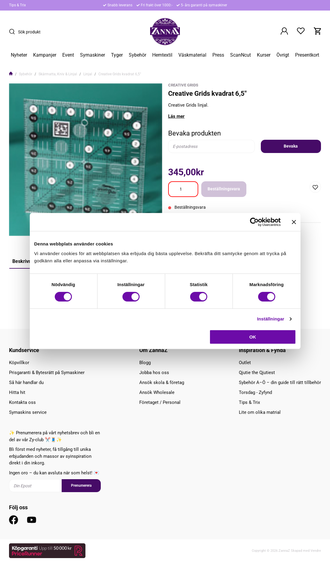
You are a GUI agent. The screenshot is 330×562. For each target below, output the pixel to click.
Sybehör (137, 55)
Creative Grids (183, 85)
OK (252, 336)
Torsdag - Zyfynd (255, 392)
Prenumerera (81, 485)
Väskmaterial (192, 55)
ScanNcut (240, 55)
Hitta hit (17, 392)
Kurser (263, 55)
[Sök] (13, 31)
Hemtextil (162, 55)
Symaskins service (28, 412)
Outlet (245, 362)
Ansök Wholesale (156, 392)
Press (218, 55)
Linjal (87, 74)
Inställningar (270, 318)
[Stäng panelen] (294, 222)
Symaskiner (92, 55)
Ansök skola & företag (161, 382)
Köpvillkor (19, 362)
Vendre (315, 551)
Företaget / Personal (159, 402)
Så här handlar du (26, 382)
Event (68, 55)
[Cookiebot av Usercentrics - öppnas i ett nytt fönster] (254, 221)
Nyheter (19, 55)
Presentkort (307, 55)
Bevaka (291, 146)
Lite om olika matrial (260, 412)
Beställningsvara (224, 188)
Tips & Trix (17, 5)
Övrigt (282, 55)
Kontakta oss (22, 402)
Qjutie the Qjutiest (257, 372)
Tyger (117, 55)
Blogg (145, 362)
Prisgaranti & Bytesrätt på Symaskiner (47, 372)
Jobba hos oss (154, 372)
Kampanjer (44, 55)
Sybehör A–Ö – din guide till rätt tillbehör (280, 382)
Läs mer (176, 116)
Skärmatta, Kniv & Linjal (58, 74)
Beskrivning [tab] (25, 261)
